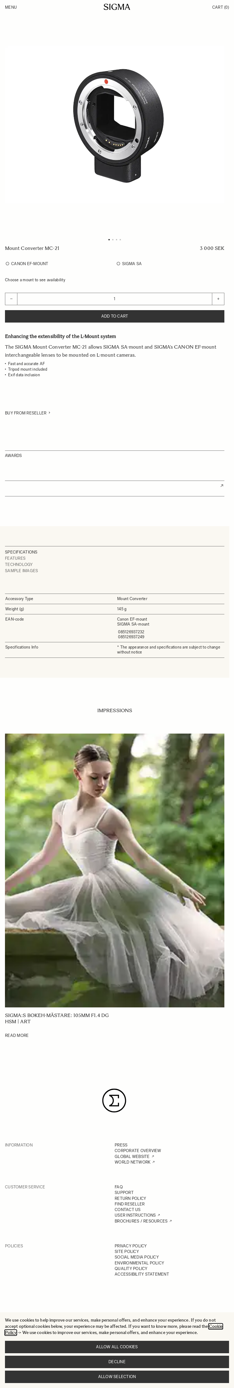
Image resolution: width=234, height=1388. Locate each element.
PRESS (121, 1145)
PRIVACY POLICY (131, 1246)
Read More (17, 1035)
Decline (117, 1361)
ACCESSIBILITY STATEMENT (142, 1274)
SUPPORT (124, 1192)
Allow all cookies (117, 1347)
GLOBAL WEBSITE (132, 1156)
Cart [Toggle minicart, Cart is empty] (220, 7)
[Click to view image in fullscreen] (114, 124)
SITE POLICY (127, 1251)
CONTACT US (128, 1209)
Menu (11, 7)
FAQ (119, 1187)
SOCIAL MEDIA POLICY (137, 1257)
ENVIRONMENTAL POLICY (139, 1263)
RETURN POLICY (130, 1198)
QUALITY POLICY (131, 1268)
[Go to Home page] (117, 7)
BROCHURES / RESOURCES (141, 1221)
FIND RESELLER (130, 1204)
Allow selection (117, 1376)
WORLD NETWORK (132, 1162)
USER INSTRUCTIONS (135, 1215)
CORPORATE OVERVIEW (138, 1150)
